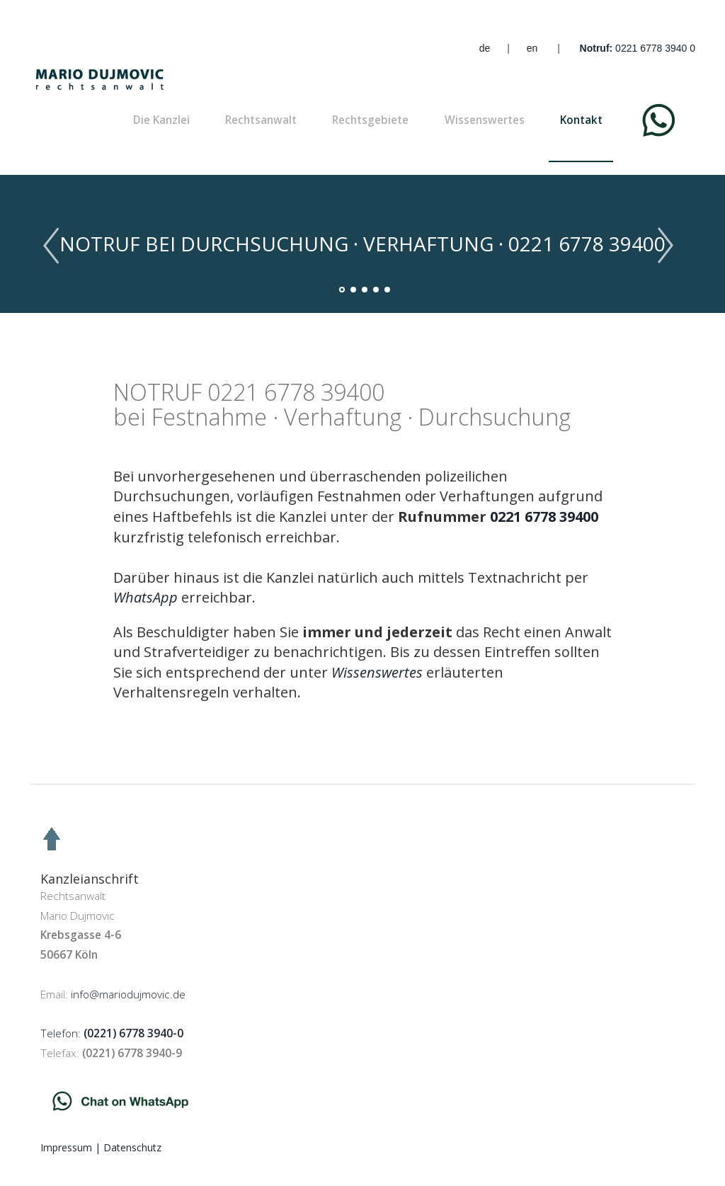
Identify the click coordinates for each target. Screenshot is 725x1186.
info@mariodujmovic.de (128, 994)
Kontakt (581, 120)
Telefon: (111, 1033)
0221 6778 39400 (544, 516)
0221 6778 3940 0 (655, 48)
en (532, 48)
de (485, 48)
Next (668, 246)
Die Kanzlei (161, 120)
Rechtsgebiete (370, 120)
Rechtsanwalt (261, 120)
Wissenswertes (485, 120)
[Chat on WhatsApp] (145, 597)
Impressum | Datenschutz (100, 1147)
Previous (56, 246)
